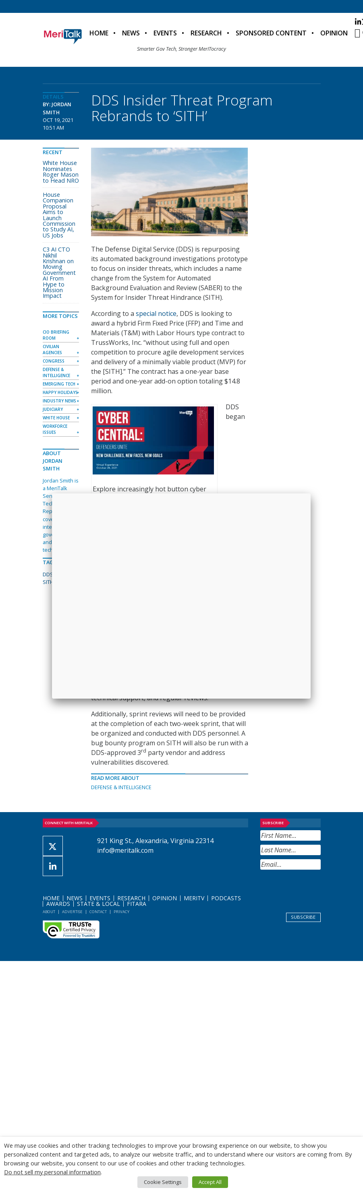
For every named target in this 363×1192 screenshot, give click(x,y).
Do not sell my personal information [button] (52, 1172)
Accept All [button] (210, 1182)
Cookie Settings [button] (163, 1182)
